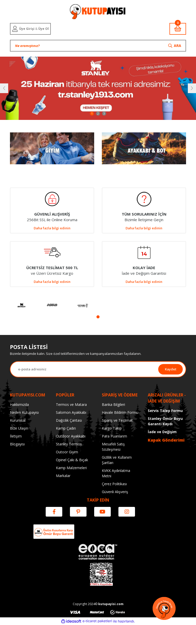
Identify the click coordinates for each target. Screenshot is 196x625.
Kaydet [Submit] (170, 369)
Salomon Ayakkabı (71, 412)
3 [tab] (104, 113)
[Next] (192, 88)
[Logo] (98, 11)
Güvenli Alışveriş (115, 491)
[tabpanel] (98, 88)
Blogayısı (17, 444)
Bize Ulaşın (19, 428)
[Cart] (177, 29)
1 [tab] (92, 113)
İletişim (16, 436)
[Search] (98, 46)
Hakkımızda (19, 404)
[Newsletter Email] (84, 369)
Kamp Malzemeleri (71, 467)
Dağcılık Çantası (69, 420)
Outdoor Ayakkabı (70, 436)
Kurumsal (18, 420)
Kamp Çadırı (66, 428)
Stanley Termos (69, 444)
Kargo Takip (112, 428)
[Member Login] (30, 29)
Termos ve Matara (71, 404)
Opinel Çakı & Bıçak (72, 459)
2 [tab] (98, 113)
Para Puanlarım (114, 436)
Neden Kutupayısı (24, 412)
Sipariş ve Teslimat (117, 420)
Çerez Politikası (114, 483)
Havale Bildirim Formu (120, 412)
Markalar (63, 475)
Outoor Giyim (67, 451)
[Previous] (4, 88)
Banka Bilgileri (113, 404)
